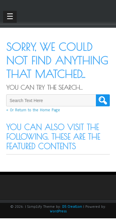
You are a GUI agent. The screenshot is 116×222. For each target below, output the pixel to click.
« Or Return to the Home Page (33, 110)
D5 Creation (72, 206)
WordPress (58, 211)
